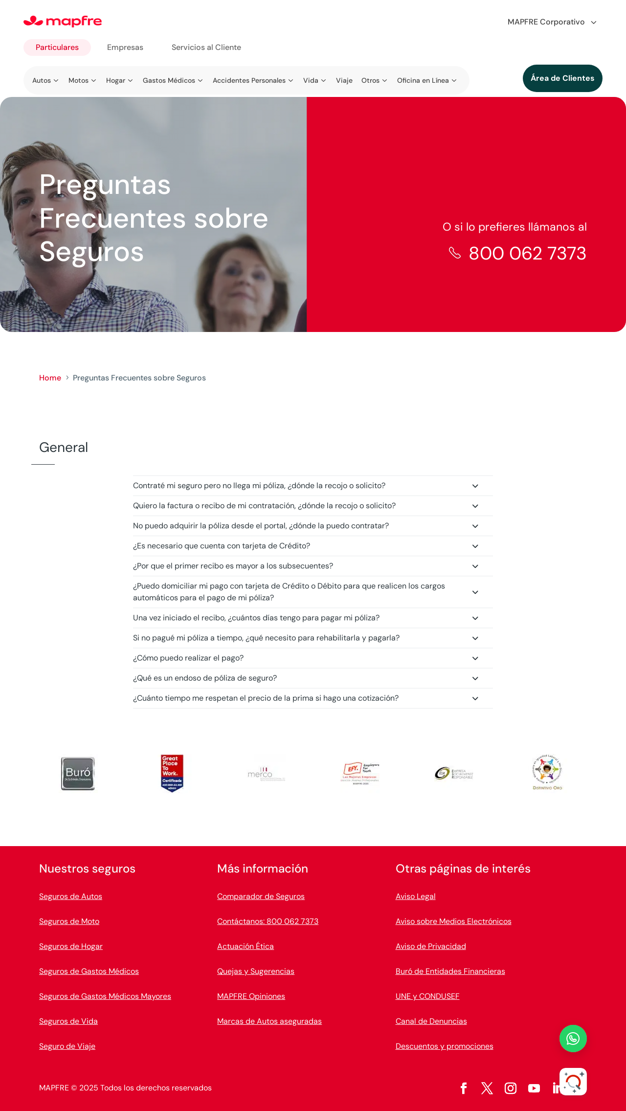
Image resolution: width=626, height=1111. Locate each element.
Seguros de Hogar (71, 946)
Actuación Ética (245, 946)
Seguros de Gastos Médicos (89, 971)
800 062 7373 (528, 253)
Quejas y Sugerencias (255, 971)
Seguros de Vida (68, 1021)
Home (50, 378)
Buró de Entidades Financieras (450, 971)
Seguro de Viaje (67, 1046)
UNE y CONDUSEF (428, 996)
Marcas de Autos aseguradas (269, 1021)
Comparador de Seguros (261, 896)
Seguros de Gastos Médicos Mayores (105, 996)
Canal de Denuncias (431, 1021)
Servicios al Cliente (206, 47)
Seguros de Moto (69, 921)
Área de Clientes (563, 78)
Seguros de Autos (70, 896)
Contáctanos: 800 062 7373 (267, 921)
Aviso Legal (416, 896)
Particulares (57, 47)
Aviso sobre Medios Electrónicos (454, 921)
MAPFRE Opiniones (251, 996)
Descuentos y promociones (444, 1046)
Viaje (344, 80)
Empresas (125, 47)
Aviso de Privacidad (431, 946)
